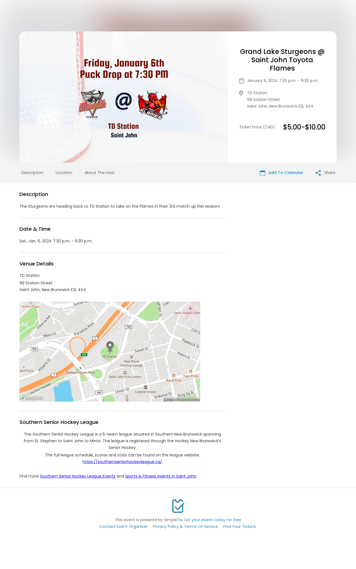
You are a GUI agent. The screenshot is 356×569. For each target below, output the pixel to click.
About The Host (100, 172)
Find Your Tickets (239, 526)
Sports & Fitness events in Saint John (160, 476)
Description (32, 172)
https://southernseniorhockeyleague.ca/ (122, 461)
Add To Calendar (281, 173)
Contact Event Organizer (123, 526)
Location (64, 172)
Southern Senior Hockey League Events (77, 476)
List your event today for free (212, 520)
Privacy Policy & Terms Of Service (185, 526)
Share (325, 173)
